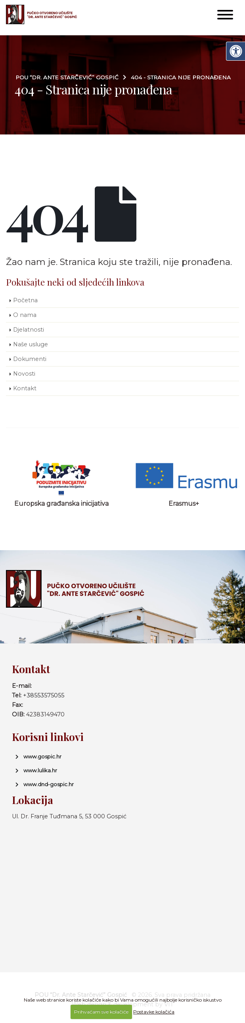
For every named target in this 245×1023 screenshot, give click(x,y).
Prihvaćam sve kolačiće (101, 1012)
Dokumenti (29, 359)
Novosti (24, 373)
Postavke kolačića (153, 1012)
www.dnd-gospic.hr (48, 784)
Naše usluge (30, 344)
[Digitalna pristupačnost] (235, 51)
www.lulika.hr (40, 770)
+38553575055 (43, 695)
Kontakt (24, 388)
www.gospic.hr (42, 756)
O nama (24, 315)
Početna (25, 300)
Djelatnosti (28, 329)
